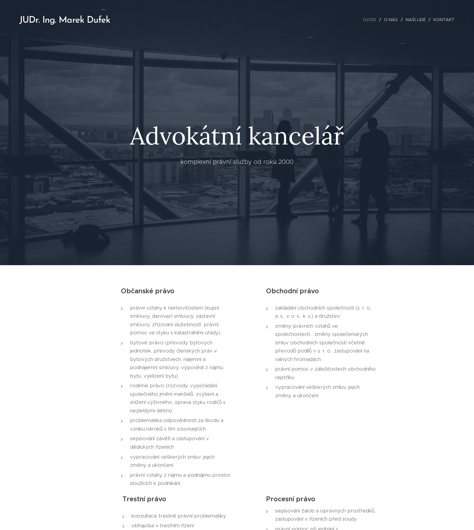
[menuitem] (371, 19)
